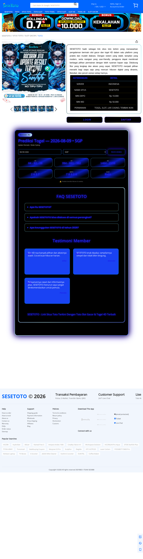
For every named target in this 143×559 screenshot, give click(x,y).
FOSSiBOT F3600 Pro (122, 449)
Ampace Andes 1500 (55, 444)
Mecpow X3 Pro (55, 449)
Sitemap (5, 431)
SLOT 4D (72, 12)
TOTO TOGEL (50, 12)
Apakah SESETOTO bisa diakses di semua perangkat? (61, 217)
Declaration (57, 421)
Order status (6, 429)
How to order (6, 413)
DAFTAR (126, 119)
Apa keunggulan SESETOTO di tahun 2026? (54, 227)
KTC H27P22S (91, 449)
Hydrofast (16, 444)
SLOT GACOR (93, 12)
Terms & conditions (59, 413)
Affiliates (30, 424)
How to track (6, 416)
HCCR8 (5, 444)
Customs (56, 424)
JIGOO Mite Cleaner (49, 454)
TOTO (17, 12)
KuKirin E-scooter (67, 454)
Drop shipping (32, 421)
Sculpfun (68, 449)
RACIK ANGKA (116, 152)
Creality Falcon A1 (74, 444)
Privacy (55, 418)
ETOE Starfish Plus (131, 444)
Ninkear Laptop (9, 454)
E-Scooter (34, 454)
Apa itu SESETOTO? (40, 207)
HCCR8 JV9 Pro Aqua (112, 444)
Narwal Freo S (39, 444)
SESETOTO (8, 12)
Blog (28, 426)
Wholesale (31, 418)
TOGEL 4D (81, 12)
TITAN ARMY (8, 449)
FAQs (4, 426)
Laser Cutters (105, 449)
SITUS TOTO (26, 12)
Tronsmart (21, 449)
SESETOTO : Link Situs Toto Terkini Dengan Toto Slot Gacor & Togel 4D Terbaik (71, 314)
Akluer (27, 444)
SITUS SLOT (61, 12)
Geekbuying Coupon (37, 449)
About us (5, 418)
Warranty (5, 424)
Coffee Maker (94, 454)
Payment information (34, 416)
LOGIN (87, 119)
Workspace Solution (92, 444)
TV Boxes (22, 454)
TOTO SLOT (38, 12)
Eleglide (79, 449)
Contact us (5, 421)
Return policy (57, 416)
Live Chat (118, 423)
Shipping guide (32, 413)
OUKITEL (81, 454)
